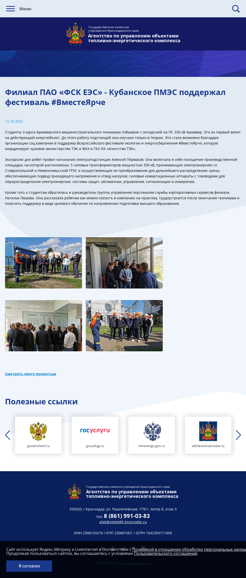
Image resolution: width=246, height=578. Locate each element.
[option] (38, 435)
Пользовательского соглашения (165, 553)
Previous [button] (7, 435)
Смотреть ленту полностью (30, 373)
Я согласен (29, 566)
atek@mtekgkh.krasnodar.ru (123, 521)
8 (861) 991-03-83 (127, 515)
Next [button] (238, 435)
